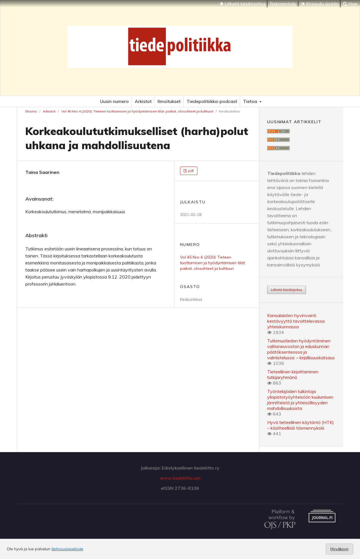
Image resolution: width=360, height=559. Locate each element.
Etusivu (31, 111)
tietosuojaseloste (67, 548)
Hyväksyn (339, 548)
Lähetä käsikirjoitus (243, 3)
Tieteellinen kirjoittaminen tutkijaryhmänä (292, 374)
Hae (350, 3)
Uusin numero (114, 101)
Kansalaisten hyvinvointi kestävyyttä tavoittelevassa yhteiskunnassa (296, 321)
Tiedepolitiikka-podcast (211, 101)
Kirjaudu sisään (320, 3)
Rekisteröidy (283, 3)
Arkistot (143, 101)
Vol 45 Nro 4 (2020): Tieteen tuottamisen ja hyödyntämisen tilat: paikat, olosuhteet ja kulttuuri (137, 111)
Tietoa (250, 101)
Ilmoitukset (169, 101)
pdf (190, 171)
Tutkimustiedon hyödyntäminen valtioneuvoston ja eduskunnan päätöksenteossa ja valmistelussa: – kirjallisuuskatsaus (301, 349)
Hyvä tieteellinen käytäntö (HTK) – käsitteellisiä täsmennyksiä (300, 425)
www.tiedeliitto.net (180, 478)
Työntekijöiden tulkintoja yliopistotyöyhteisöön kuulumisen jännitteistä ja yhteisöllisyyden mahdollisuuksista (300, 400)
